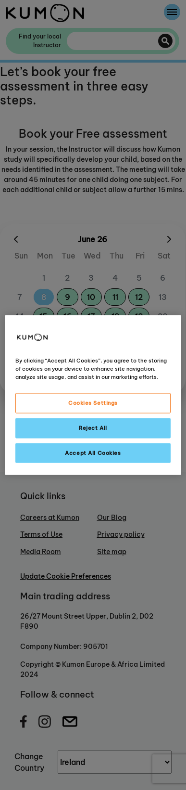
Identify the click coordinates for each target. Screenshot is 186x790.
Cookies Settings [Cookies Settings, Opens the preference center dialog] (93, 402)
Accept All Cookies (93, 452)
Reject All (93, 427)
